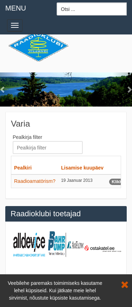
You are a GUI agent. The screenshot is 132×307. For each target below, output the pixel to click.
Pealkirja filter (28, 137)
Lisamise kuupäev (82, 168)
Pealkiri (23, 168)
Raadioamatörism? (35, 181)
